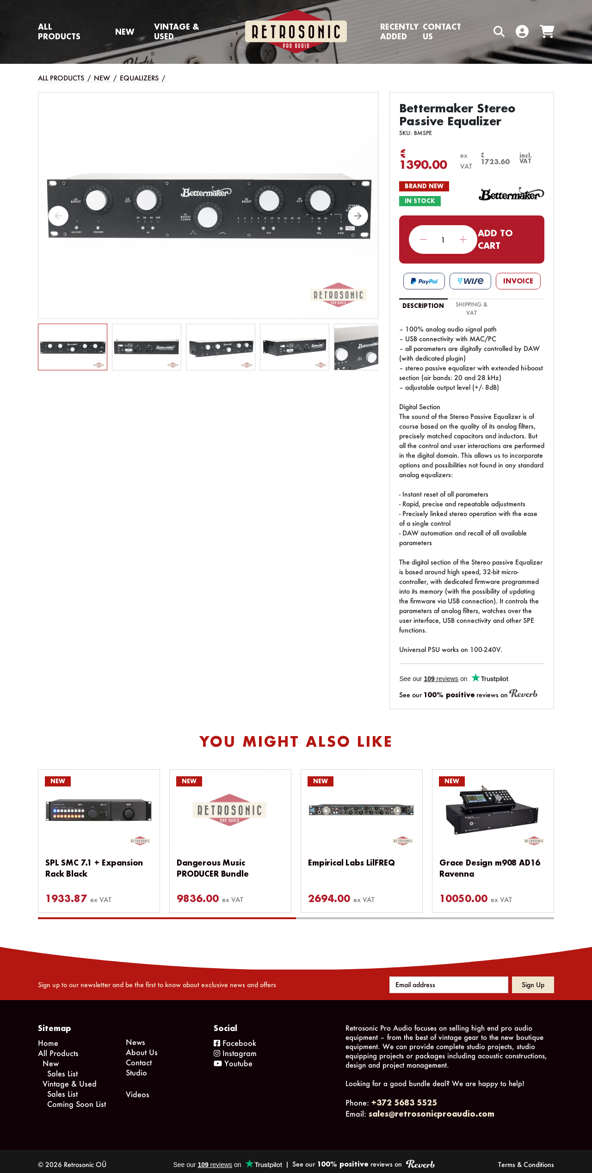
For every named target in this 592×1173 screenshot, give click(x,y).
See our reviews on (468, 694)
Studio (136, 1066)
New (124, 32)
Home (48, 1036)
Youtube (233, 1057)
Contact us (442, 31)
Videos (137, 1088)
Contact (139, 1056)
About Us (142, 1045)
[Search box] (479, 32)
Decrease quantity (423, 239)
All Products (59, 31)
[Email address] (448, 978)
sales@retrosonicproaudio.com (431, 1107)
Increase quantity (463, 239)
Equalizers (139, 78)
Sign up (533, 978)
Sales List (62, 1067)
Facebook (235, 1036)
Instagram (235, 1046)
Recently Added (399, 31)
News (135, 1035)
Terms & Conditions (526, 1158)
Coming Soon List (76, 1097)
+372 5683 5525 (404, 1096)
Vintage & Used (176, 31)
